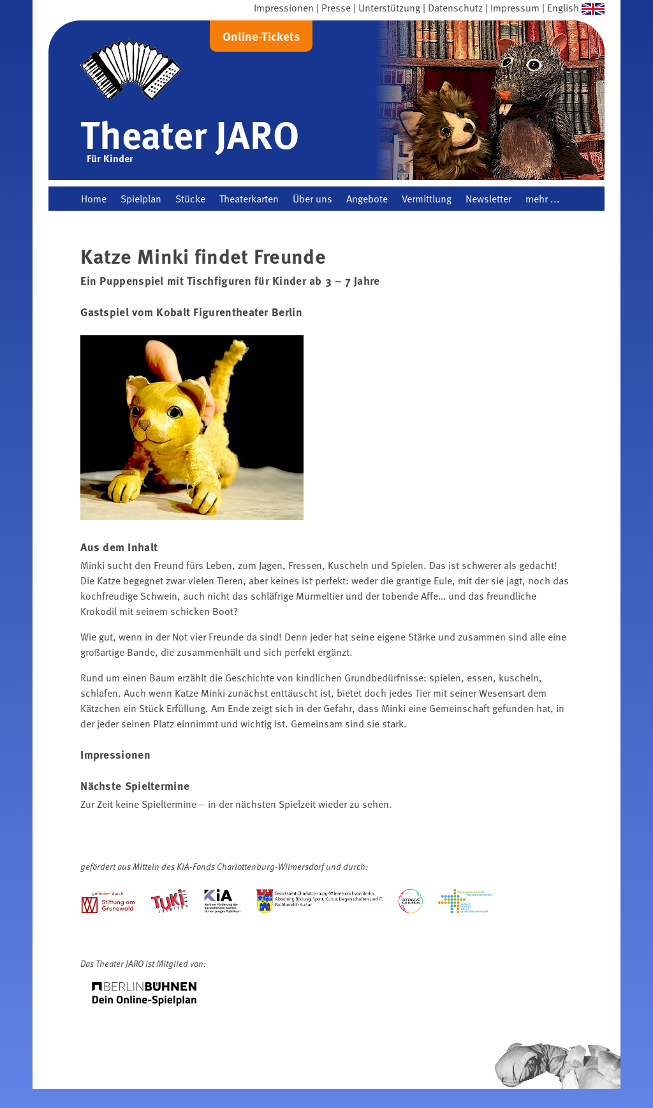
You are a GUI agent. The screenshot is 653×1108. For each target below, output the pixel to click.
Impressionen (284, 7)
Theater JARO (189, 133)
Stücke (190, 198)
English (563, 7)
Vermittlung (426, 198)
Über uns (312, 198)
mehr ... (542, 198)
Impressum (514, 7)
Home (93, 198)
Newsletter (488, 198)
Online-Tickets (261, 36)
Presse (336, 7)
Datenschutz (455, 7)
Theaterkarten (249, 198)
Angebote (367, 198)
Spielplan (141, 198)
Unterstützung (389, 7)
